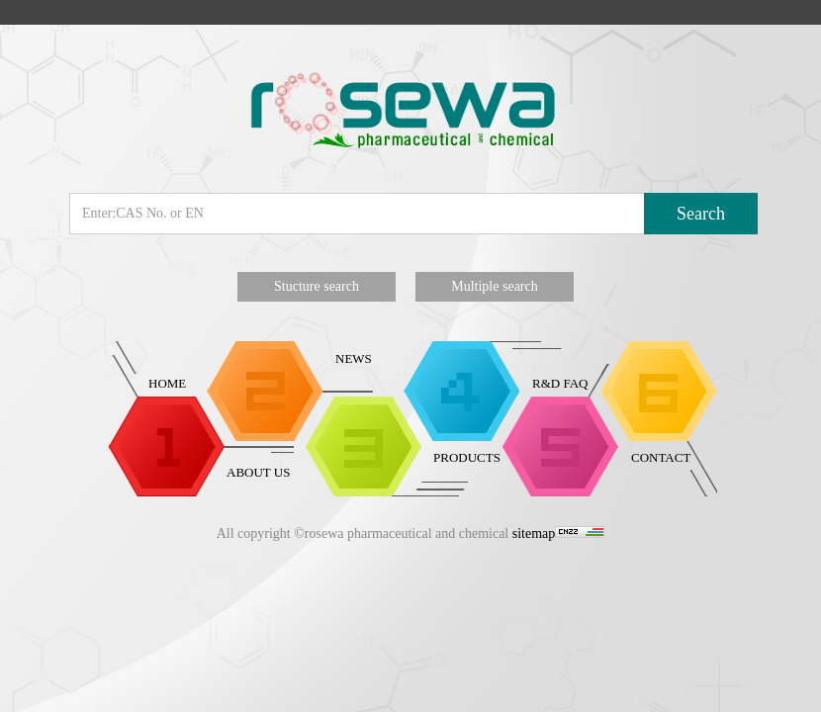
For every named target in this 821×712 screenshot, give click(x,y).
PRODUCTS (467, 457)
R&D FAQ (560, 383)
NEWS (353, 358)
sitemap (534, 533)
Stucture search (316, 286)
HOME (167, 383)
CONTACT (660, 457)
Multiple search (494, 286)
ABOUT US (258, 472)
